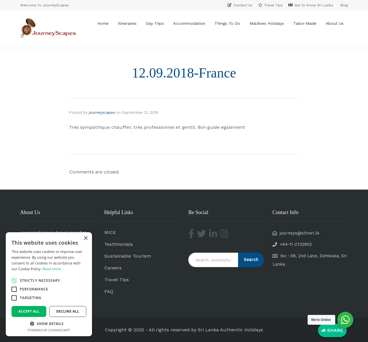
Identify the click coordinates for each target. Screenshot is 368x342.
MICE (110, 232)
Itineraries (127, 23)
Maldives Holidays (267, 23)
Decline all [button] (67, 311)
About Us (335, 23)
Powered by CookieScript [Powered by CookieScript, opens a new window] (49, 330)
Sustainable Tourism (127, 256)
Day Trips (155, 23)
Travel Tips (116, 279)
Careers (113, 268)
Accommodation (189, 23)
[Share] (332, 330)
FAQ (108, 291)
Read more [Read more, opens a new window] (52, 269)
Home (103, 23)
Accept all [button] (29, 311)
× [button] (85, 238)
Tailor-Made (305, 23)
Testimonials (118, 244)
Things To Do (227, 23)
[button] (14, 280)
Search (251, 259)
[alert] (49, 284)
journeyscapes (102, 112)
